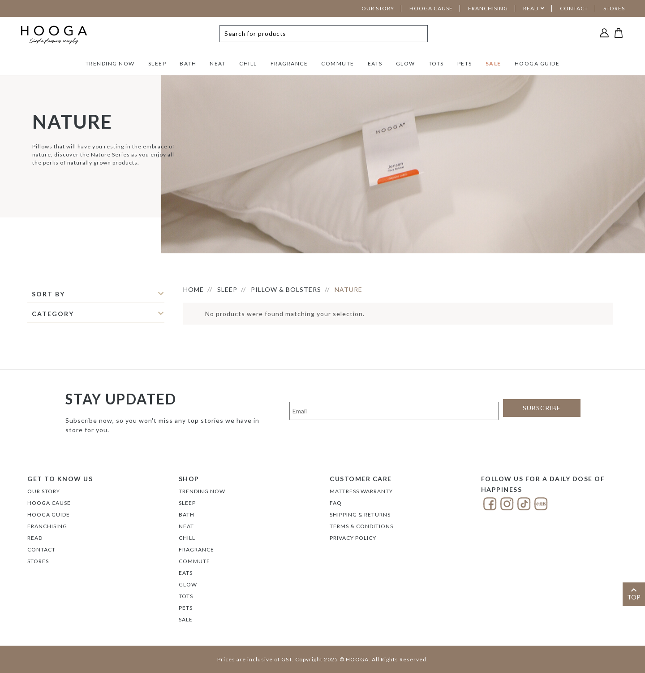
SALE (493, 63)
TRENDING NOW (110, 63)
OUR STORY (377, 8)
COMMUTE (337, 63)
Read (35, 537)
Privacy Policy (353, 537)
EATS (375, 63)
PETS (464, 63)
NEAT (218, 63)
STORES (614, 8)
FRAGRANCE (289, 63)
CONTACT (574, 8)
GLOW (405, 63)
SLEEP (157, 63)
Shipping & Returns (360, 514)
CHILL (248, 63)
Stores (38, 561)
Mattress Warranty (361, 491)
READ (530, 8)
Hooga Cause (49, 502)
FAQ (336, 502)
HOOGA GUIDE (537, 63)
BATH (188, 63)
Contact (41, 549)
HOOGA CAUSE (431, 8)
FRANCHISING (488, 8)
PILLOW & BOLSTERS (286, 289)
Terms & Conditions (361, 526)
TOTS (436, 63)
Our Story (43, 491)
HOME (193, 289)
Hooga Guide (48, 514)
